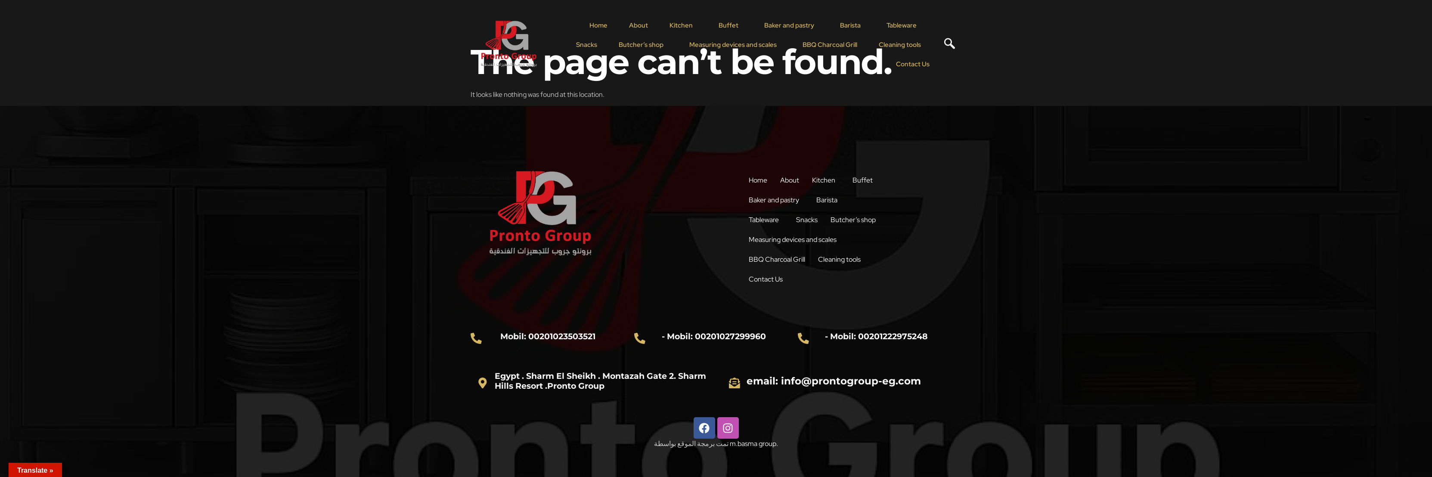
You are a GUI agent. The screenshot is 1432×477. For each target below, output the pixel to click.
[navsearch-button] (946, 44)
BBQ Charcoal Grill (830, 44)
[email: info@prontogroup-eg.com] (734, 382)
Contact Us (913, 64)
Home (598, 25)
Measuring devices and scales (733, 44)
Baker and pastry (789, 25)
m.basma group (753, 443)
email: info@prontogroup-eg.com (834, 381)
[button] (683, 25)
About (638, 25)
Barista (850, 25)
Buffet (728, 25)
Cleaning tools (900, 44)
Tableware (901, 25)
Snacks (586, 44)
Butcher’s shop (641, 44)
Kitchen (681, 25)
